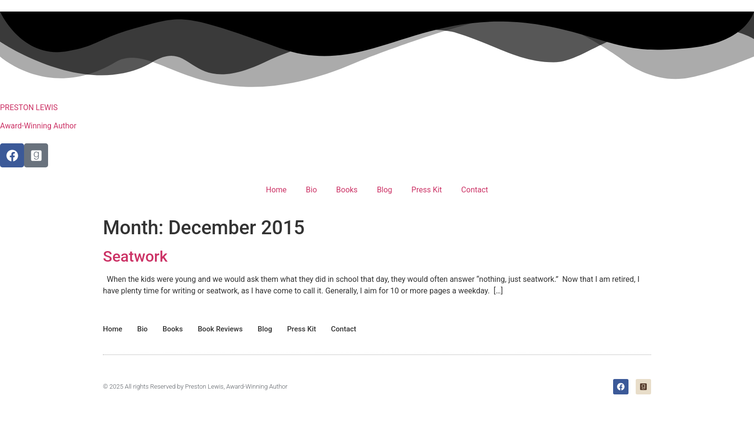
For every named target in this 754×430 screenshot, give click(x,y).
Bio (311, 189)
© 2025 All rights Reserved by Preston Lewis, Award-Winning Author (195, 386)
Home (276, 189)
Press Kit (427, 189)
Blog (384, 189)
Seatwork (135, 256)
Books (347, 189)
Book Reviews (220, 329)
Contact (474, 189)
